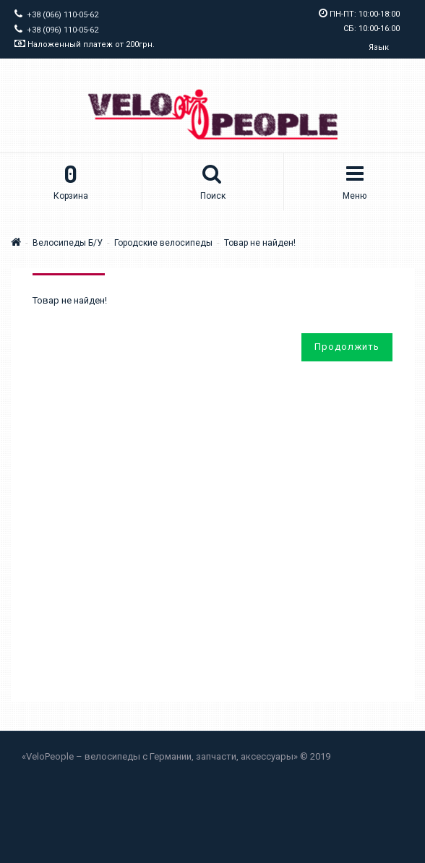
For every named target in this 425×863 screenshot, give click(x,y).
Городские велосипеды (163, 243)
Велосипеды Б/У (68, 243)
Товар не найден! (260, 243)
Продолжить (346, 346)
